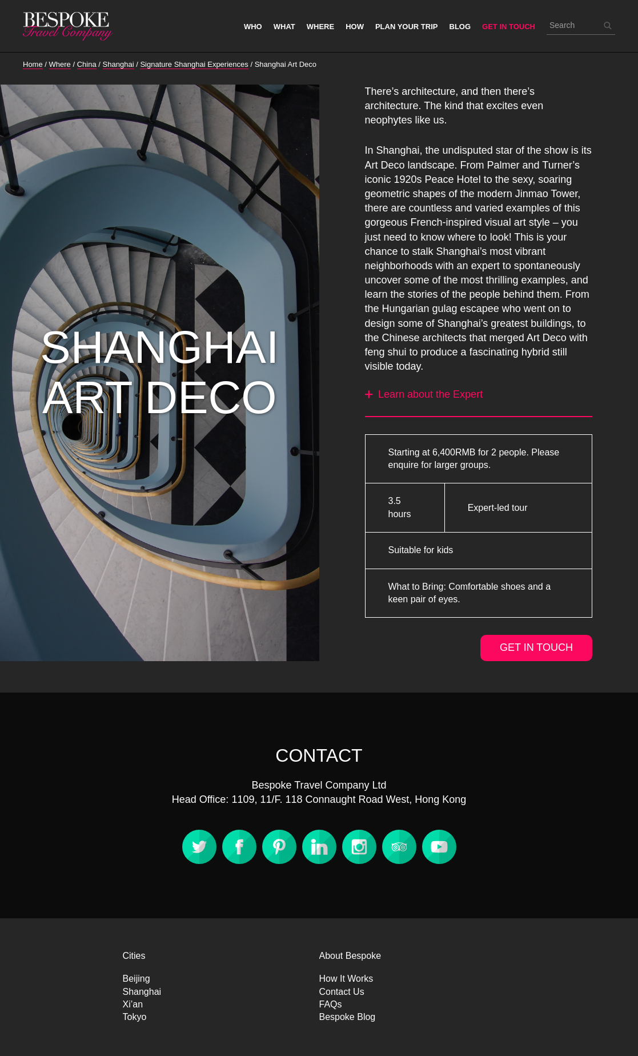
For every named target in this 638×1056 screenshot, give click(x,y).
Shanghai (142, 992)
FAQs (330, 1004)
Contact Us (341, 992)
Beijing (136, 978)
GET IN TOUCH (536, 647)
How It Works (346, 978)
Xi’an (133, 1004)
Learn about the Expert (424, 394)
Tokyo (135, 1017)
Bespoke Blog (347, 1017)
